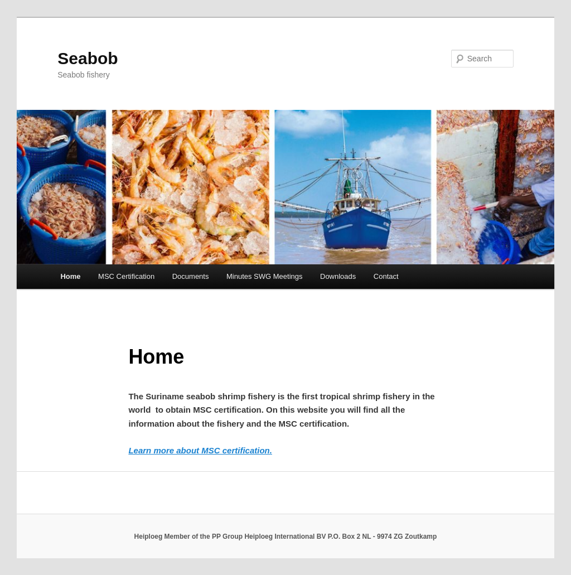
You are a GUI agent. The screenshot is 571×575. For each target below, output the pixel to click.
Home (70, 276)
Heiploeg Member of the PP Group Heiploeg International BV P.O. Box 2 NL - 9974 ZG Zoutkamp (285, 536)
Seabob (87, 58)
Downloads (338, 276)
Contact (386, 276)
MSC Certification (126, 276)
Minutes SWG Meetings (264, 276)
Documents (190, 276)
